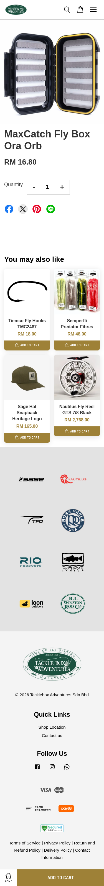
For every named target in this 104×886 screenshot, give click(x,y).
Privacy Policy (57, 843)
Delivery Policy (58, 850)
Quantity (13, 184)
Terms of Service (25, 843)
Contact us (52, 735)
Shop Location (52, 727)
